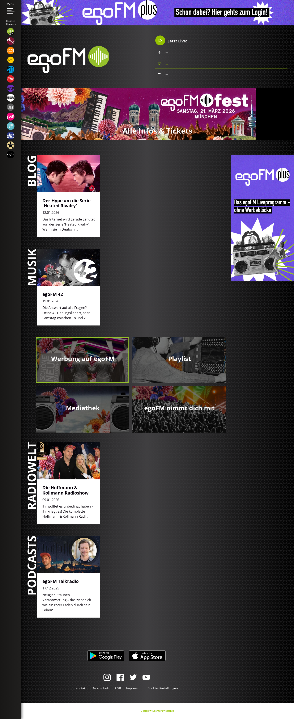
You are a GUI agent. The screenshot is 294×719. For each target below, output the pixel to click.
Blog (31, 171)
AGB (118, 688)
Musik (31, 267)
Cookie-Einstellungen (163, 688)
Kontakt (81, 688)
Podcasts (31, 566)
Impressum (134, 688)
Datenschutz (101, 688)
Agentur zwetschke (163, 710)
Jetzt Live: (171, 40)
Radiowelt (31, 476)
